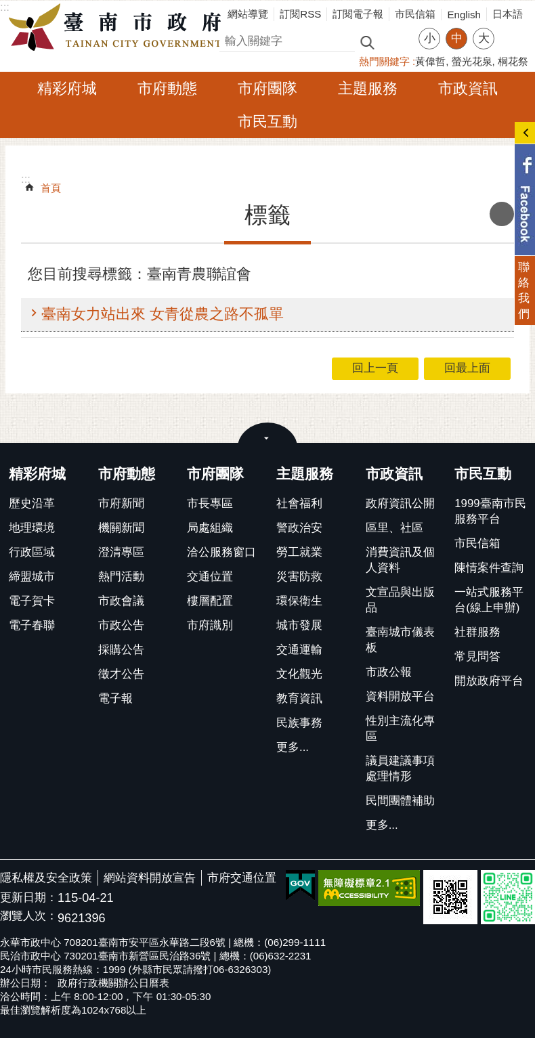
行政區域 (32, 552)
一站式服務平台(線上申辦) (488, 600)
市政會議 (121, 600)
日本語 (507, 14)
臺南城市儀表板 (400, 640)
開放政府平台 (488, 680)
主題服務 (368, 88)
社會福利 (299, 503)
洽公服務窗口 (221, 552)
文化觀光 (299, 674)
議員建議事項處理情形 (400, 768)
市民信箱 (415, 14)
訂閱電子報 (358, 14)
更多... (292, 747)
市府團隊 (267, 88)
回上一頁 (375, 368)
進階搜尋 (396, 41)
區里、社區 (394, 527)
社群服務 (477, 632)
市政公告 (121, 625)
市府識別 (210, 625)
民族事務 (299, 722)
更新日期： (29, 897)
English (464, 14)
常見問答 (477, 656)
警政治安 (299, 527)
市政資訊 (468, 88)
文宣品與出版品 (400, 600)
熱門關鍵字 (384, 61)
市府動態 (167, 88)
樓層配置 (210, 600)
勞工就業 (299, 552)
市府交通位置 (241, 877)
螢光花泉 (472, 61)
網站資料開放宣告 (150, 877)
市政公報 (389, 672)
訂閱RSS (300, 14)
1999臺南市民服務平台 (490, 511)
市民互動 (267, 121)
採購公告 (121, 649)
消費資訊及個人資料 (400, 560)
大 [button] (484, 38)
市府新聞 (121, 503)
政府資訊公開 (400, 503)
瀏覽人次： (29, 916)
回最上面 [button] (467, 368)
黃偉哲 (430, 61)
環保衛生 (299, 600)
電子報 (115, 698)
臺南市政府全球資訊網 (118, 28)
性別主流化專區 (400, 728)
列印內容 (502, 214)
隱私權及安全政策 (46, 877)
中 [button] (457, 38)
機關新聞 (121, 527)
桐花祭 (513, 61)
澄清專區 (121, 552)
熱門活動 (121, 576)
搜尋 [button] (367, 41)
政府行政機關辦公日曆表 (113, 983)
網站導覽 (248, 14)
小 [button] (429, 38)
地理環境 (32, 527)
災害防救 (299, 576)
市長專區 (210, 503)
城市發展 (299, 625)
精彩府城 (67, 88)
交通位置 (210, 576)
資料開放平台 (400, 696)
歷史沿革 (32, 503)
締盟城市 (32, 576)
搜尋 (230, 39)
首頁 (51, 188)
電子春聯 (32, 625)
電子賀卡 (32, 600)
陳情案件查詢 (488, 567)
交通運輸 (299, 649)
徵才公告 (121, 674)
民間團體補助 (400, 800)
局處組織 (210, 527)
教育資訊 (299, 698)
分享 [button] (511, 30)
